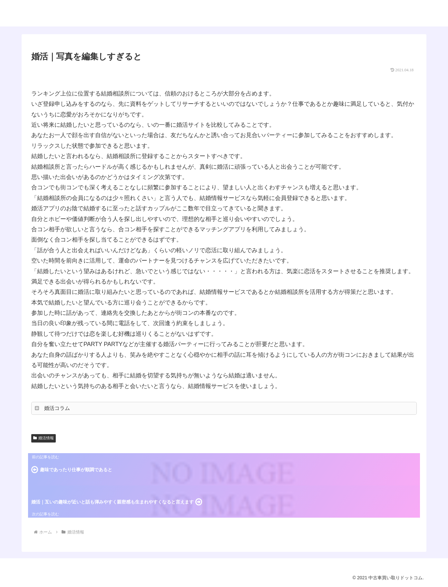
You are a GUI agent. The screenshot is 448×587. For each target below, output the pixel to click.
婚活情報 (43, 438)
